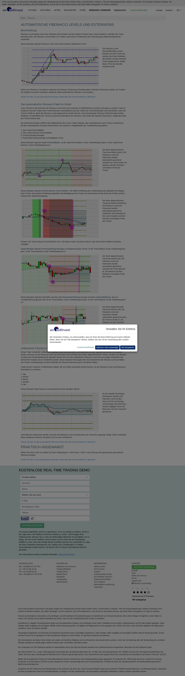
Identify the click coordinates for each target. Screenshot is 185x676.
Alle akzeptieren (127, 347)
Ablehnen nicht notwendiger (107, 347)
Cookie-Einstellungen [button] (85, 347)
